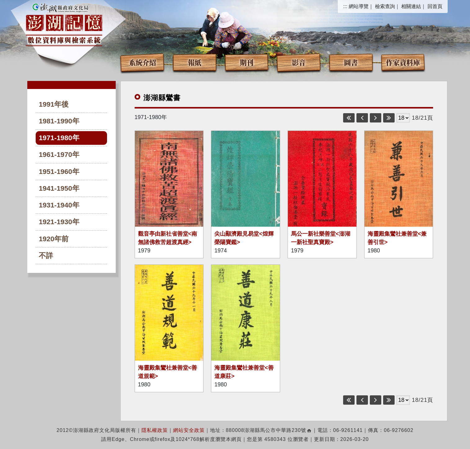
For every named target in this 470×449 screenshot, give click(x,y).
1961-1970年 (59, 154)
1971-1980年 (59, 138)
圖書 (351, 62)
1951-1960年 (59, 172)
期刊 (246, 62)
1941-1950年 (59, 188)
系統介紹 (142, 62)
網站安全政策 (189, 430)
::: (345, 6)
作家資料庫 (403, 62)
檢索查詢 (385, 6)
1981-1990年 (59, 121)
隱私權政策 (154, 430)
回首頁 (434, 6)
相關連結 (411, 6)
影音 (299, 62)
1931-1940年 (59, 205)
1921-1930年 (59, 222)
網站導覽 (359, 6)
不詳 (46, 256)
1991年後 (54, 104)
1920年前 (54, 239)
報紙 (194, 62)
